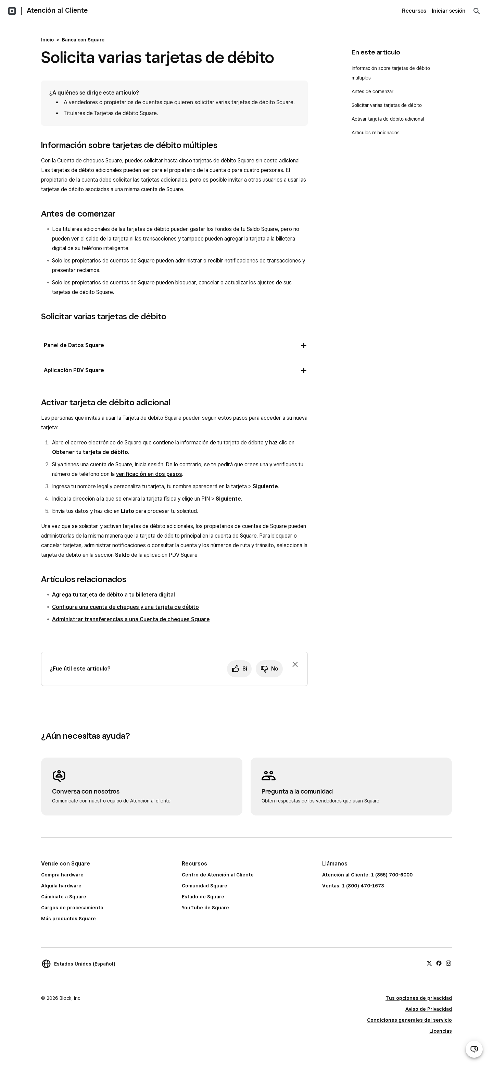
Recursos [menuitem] (414, 11)
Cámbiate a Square (63, 896)
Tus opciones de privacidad (418, 998)
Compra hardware (62, 874)
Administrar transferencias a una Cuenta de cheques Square (131, 619)
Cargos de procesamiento (72, 907)
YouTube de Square (205, 907)
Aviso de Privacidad (428, 1009)
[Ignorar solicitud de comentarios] (295, 664)
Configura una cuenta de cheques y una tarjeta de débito (125, 607)
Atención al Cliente (57, 10)
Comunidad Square (204, 885)
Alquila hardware (61, 885)
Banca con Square (83, 39)
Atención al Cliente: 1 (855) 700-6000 (367, 874)
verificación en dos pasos (149, 474)
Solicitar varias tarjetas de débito (387, 105)
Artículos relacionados (376, 132)
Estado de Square (203, 896)
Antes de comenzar (372, 91)
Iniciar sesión (449, 11)
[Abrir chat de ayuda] (474, 1049)
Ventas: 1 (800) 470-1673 (353, 885)
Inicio (47, 39)
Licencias (440, 1031)
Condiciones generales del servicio (409, 1020)
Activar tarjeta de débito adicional (388, 119)
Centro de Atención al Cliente (218, 874)
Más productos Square (68, 918)
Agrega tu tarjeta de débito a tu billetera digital (113, 594)
